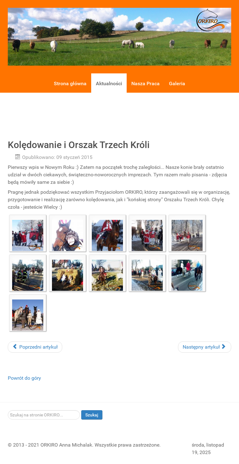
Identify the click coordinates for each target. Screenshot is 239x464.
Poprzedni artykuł (35, 347)
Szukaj (91, 414)
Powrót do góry (24, 378)
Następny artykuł (204, 347)
